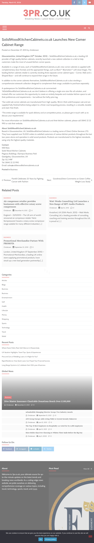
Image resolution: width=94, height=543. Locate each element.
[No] (90, 536)
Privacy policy (50, 539)
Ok (41, 539)
